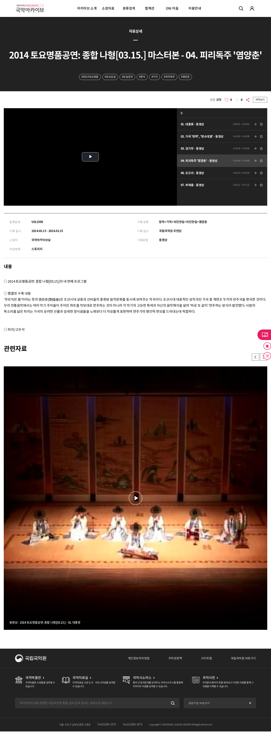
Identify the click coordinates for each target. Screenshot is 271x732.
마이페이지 (252, 8)
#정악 (142, 77)
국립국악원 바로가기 (243, 659)
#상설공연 (127, 77)
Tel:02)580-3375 (106, 725)
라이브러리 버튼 (264, 334)
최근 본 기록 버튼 (267, 356)
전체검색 (241, 8)
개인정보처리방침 (139, 659)
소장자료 (108, 8)
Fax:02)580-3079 (132, 725)
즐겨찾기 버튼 (267, 346)
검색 (172, 704)
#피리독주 (169, 77)
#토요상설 (110, 77)
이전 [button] (255, 357)
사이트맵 (206, 659)
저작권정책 (175, 659)
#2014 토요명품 (89, 77)
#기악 (154, 77)
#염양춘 (185, 77)
